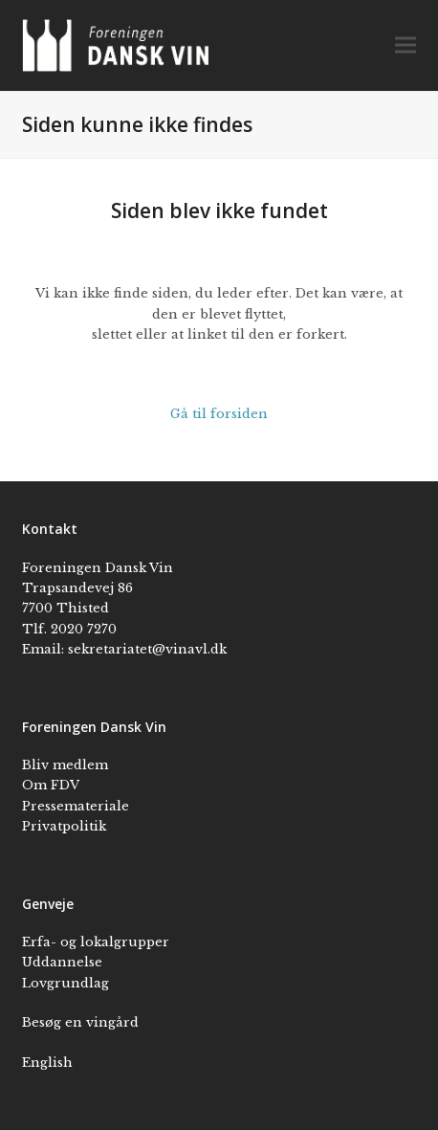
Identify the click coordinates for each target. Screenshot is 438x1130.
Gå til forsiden (219, 414)
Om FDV (50, 785)
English (47, 1062)
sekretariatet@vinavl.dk (147, 649)
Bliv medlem (65, 765)
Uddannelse (62, 962)
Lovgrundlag (65, 983)
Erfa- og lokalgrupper (95, 942)
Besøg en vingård (80, 1022)
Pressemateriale (75, 806)
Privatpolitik (64, 826)
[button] (405, 45)
